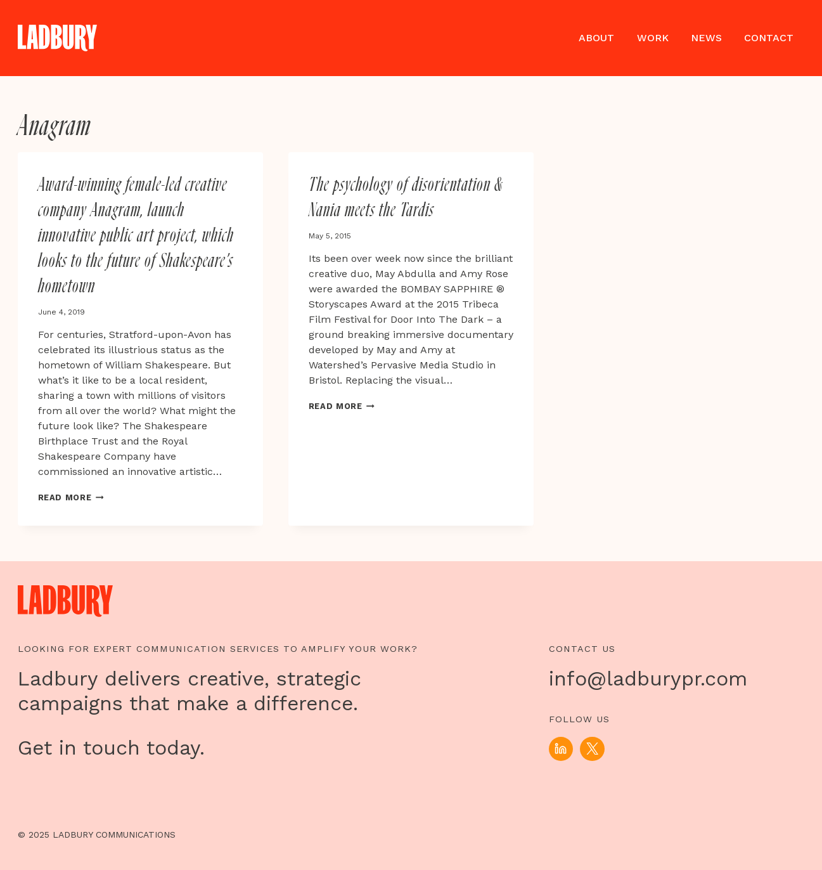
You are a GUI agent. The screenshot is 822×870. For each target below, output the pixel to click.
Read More (71, 497)
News (706, 38)
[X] (592, 749)
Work (653, 38)
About (596, 38)
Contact (768, 38)
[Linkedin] (561, 749)
